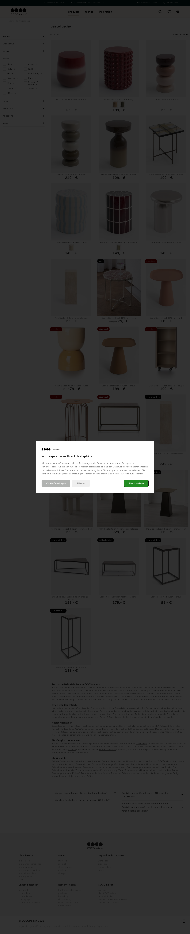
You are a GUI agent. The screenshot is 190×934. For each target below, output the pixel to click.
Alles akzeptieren (136, 483)
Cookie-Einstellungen (56, 483)
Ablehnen (81, 483)
